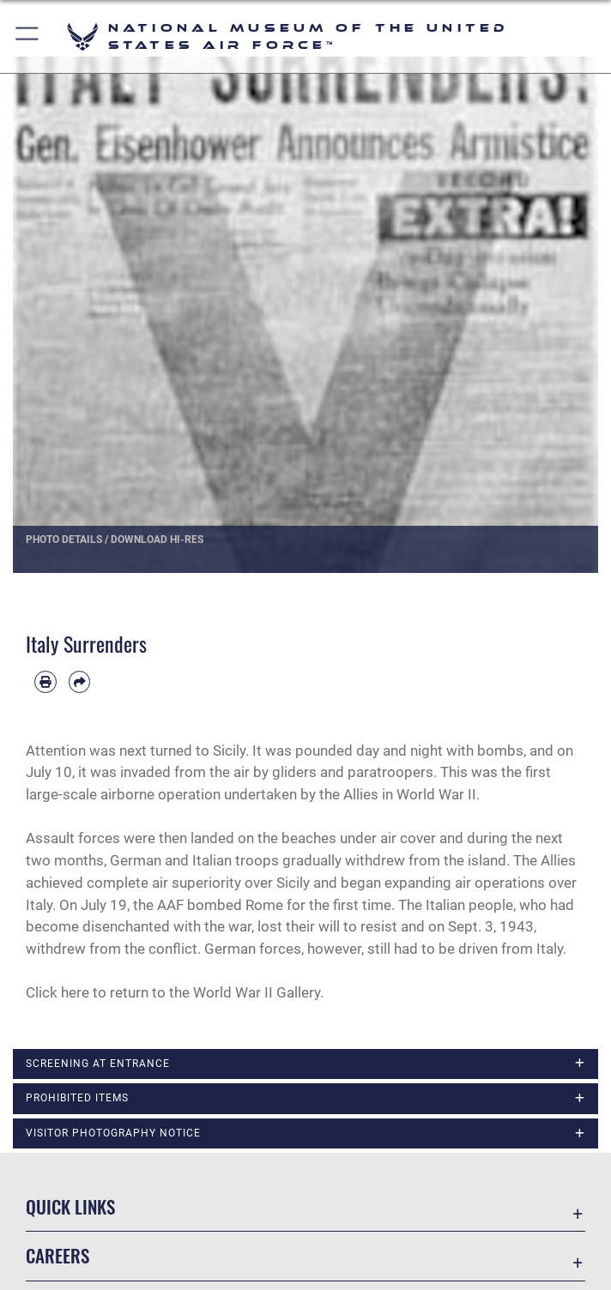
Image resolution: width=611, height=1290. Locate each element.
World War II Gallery (256, 992)
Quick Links (70, 1206)
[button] (28, 36)
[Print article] (45, 682)
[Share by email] (80, 682)
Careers (57, 1255)
